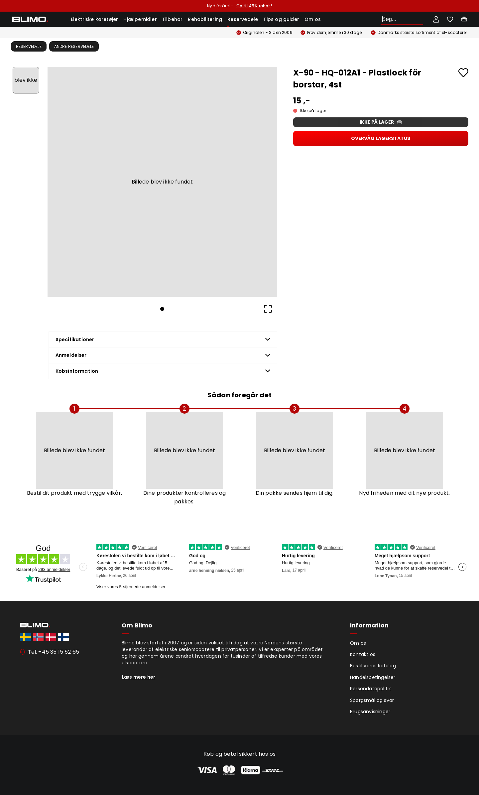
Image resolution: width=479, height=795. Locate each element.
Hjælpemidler (140, 19)
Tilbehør (172, 19)
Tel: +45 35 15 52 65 (53, 652)
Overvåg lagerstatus (380, 138)
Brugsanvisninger (370, 711)
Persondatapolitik (370, 688)
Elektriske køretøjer (94, 19)
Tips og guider (281, 19)
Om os (312, 19)
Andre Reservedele (74, 46)
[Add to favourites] (463, 72)
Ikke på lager (381, 122)
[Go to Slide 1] (26, 80)
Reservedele (242, 19)
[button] (163, 182)
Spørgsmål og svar (372, 700)
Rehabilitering (205, 19)
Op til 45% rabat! (254, 6)
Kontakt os (362, 654)
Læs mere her (138, 677)
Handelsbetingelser (373, 677)
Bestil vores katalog (373, 665)
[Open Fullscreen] (268, 309)
